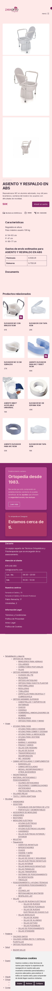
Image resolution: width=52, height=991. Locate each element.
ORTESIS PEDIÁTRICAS (23, 944)
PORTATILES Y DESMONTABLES (31, 810)
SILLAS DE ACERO (31, 917)
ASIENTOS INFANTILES (28, 845)
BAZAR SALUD (19, 950)
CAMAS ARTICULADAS (28, 767)
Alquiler (8, 977)
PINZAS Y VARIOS (25, 745)
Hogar (7, 723)
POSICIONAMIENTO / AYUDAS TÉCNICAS (30, 882)
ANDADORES (18, 802)
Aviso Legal (10, 623)
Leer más (14, 504)
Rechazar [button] (29, 983)
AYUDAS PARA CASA (22, 726)
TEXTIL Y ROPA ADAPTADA (24, 796)
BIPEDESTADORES (26, 847)
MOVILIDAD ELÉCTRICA (23, 820)
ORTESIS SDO (24, 856)
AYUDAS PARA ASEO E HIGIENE (31, 729)
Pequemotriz (18, 842)
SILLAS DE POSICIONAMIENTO (31, 928)
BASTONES (18, 818)
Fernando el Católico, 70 (13, 592)
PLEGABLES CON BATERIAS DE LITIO (33, 807)
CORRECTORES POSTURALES (30, 667)
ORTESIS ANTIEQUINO (27, 680)
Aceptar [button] (19, 983)
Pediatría (8, 934)
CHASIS (21, 850)
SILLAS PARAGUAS (26, 869)
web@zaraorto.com (13, 570)
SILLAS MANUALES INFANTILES (32, 866)
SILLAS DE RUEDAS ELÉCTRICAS (32, 901)
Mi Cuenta (50, 4)
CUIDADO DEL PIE (25, 675)
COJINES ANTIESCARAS (28, 783)
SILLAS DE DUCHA (26, 750)
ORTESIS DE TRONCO (22, 659)
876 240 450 (11, 566)
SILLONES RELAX (20, 794)
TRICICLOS (22, 880)
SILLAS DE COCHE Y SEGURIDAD (32, 858)
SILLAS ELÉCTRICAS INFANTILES (32, 861)
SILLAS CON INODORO (27, 748)
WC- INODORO (7, 180)
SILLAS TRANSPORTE (27, 872)
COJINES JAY (24, 890)
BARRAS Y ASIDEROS (27, 742)
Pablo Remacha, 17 (13, 599)
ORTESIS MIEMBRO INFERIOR (25, 672)
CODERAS (22, 710)
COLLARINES (23, 664)
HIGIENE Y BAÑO (25, 853)
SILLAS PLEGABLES (32, 926)
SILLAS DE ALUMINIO (33, 920)
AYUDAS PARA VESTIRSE (29, 737)
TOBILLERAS (23, 691)
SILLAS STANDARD (26, 931)
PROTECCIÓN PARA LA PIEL (30, 791)
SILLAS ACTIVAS (30, 923)
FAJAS (21, 670)
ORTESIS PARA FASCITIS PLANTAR (33, 683)
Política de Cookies (13, 626)
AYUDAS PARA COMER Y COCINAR (33, 731)
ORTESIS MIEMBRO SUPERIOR (26, 699)
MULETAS (17, 839)
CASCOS (21, 707)
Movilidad (9, 799)
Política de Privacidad (14, 619)
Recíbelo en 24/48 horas (14, 213)
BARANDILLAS (24, 764)
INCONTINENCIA (20, 775)
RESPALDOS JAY (25, 896)
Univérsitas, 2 (11, 603)
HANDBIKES (23, 831)
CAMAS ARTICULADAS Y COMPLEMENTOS (31, 761)
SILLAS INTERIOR (25, 864)
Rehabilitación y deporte (14, 656)
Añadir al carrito (41, 204)
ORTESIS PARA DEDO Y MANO (31, 721)
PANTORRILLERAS (26, 686)
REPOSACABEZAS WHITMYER (30, 893)
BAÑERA (22, 740)
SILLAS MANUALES (26, 915)
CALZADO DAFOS (20, 936)
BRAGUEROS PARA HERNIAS (30, 661)
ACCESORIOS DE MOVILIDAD (25, 812)
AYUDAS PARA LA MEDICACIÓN (31, 734)
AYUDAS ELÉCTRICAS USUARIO (31, 829)
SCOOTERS (17, 804)
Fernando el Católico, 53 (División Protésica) (20, 596)
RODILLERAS (23, 688)
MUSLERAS (23, 678)
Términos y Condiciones (15, 615)
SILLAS (16, 899)
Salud (7, 947)
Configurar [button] (39, 983)
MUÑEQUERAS (24, 718)
